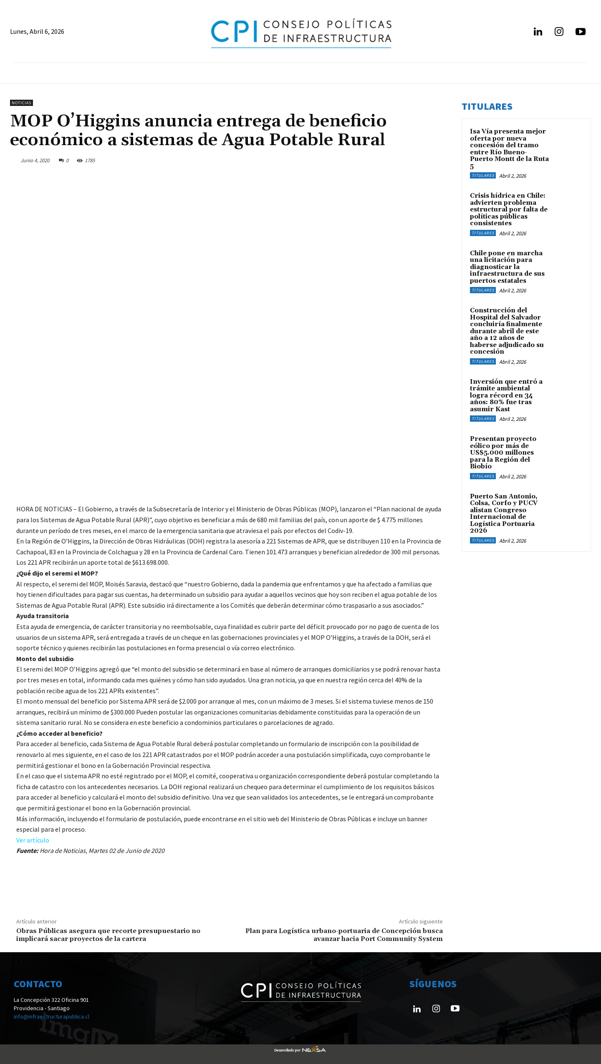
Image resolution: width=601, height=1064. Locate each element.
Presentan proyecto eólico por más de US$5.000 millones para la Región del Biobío (503, 452)
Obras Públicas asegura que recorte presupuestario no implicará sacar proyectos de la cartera (108, 935)
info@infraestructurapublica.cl (51, 1016)
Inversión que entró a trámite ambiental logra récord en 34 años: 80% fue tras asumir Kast (506, 395)
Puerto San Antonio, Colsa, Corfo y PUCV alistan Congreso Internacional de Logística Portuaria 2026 (504, 514)
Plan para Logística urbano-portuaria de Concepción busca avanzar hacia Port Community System (344, 935)
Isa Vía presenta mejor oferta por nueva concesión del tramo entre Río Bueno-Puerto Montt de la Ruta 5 (509, 149)
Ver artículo (32, 840)
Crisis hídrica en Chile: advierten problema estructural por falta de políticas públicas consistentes (509, 209)
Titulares (483, 175)
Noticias (21, 103)
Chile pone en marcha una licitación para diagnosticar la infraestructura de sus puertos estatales (507, 267)
